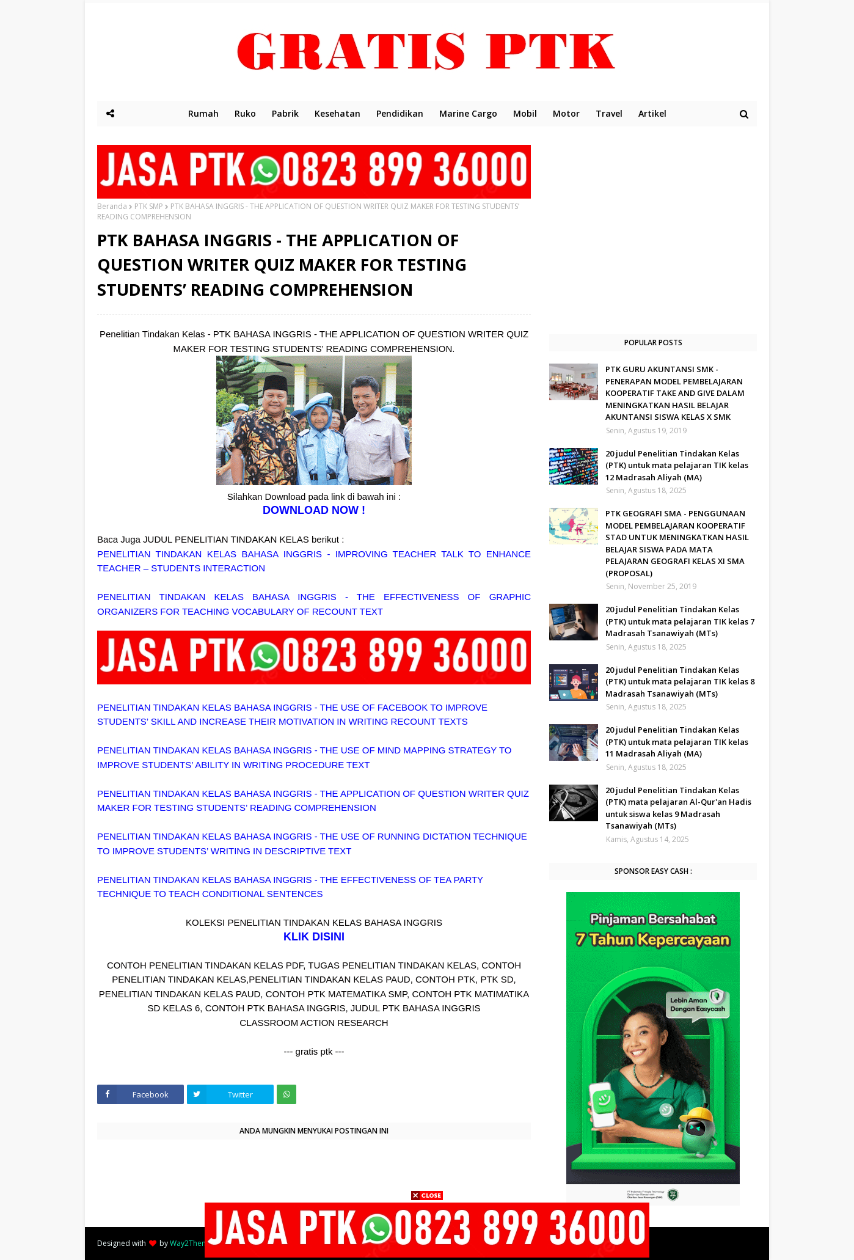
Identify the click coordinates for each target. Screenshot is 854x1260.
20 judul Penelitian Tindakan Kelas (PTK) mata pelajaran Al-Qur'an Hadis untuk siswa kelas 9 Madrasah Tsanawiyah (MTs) (678, 808)
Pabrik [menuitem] (285, 113)
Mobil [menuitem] (525, 113)
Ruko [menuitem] (245, 113)
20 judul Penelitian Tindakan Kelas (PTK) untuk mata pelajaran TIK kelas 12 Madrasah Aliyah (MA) (676, 465)
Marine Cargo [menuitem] (468, 113)
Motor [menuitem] (566, 113)
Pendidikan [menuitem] (399, 113)
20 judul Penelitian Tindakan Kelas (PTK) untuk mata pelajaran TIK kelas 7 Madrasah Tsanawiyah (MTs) (679, 621)
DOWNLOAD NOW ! (314, 510)
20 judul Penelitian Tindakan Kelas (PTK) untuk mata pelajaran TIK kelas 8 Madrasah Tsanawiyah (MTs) (679, 681)
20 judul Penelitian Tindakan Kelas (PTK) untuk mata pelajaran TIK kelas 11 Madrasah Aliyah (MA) (676, 741)
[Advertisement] (653, 230)
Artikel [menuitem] (652, 113)
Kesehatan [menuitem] (337, 113)
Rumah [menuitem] (203, 113)
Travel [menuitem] (609, 113)
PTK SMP (148, 206)
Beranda (112, 206)
